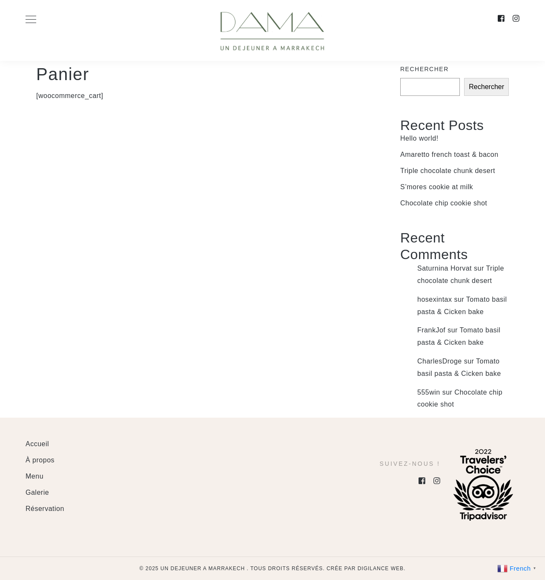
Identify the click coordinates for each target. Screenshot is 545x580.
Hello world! (419, 138)
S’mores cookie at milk (436, 186)
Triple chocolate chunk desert (447, 170)
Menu (34, 476)
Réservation (45, 508)
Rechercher (424, 69)
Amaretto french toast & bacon (449, 154)
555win (428, 392)
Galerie (37, 492)
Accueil (37, 443)
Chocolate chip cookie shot (443, 203)
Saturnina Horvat (444, 268)
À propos (40, 460)
